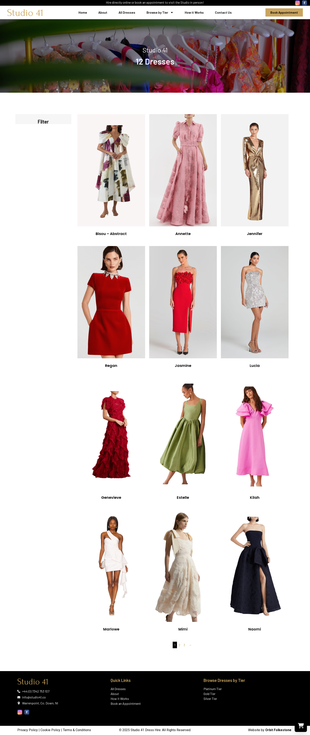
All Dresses (127, 12)
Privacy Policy (27, 730)
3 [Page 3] (184, 645)
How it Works (194, 12)
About (102, 12)
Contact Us (223, 12)
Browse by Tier (160, 12)
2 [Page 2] (179, 645)
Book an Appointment (126, 703)
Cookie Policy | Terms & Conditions (65, 730)
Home (82, 12)
